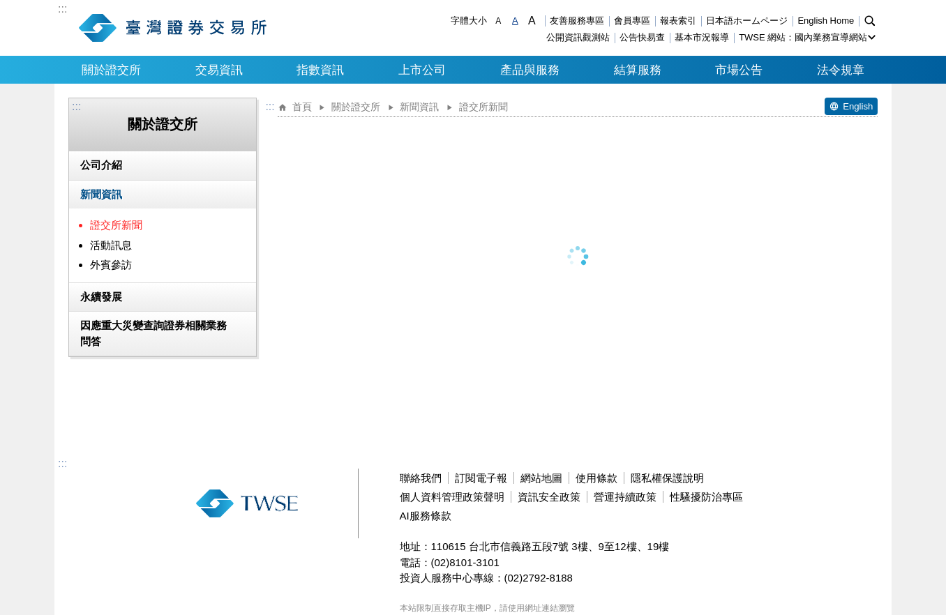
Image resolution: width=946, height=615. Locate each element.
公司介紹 (101, 165)
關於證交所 (111, 69)
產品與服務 (530, 69)
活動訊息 (111, 245)
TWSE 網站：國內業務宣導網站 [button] (803, 37)
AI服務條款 (425, 516)
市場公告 (739, 69)
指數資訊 (320, 69)
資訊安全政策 (549, 497)
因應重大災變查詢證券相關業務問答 (153, 333)
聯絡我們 (421, 478)
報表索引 (678, 20)
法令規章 (840, 69)
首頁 (302, 107)
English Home (825, 20)
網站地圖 (541, 478)
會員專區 (632, 20)
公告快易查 (642, 37)
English (858, 106)
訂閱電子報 (481, 478)
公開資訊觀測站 (578, 37)
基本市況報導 (702, 37)
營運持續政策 (625, 497)
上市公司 (422, 69)
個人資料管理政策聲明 (452, 497)
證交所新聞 (116, 225)
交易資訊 (219, 69)
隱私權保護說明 (667, 478)
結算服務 (637, 69)
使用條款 (596, 478)
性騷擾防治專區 (706, 497)
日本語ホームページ (747, 20)
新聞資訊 (101, 194)
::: (62, 9)
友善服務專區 (577, 20)
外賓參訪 (111, 265)
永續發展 (101, 297)
